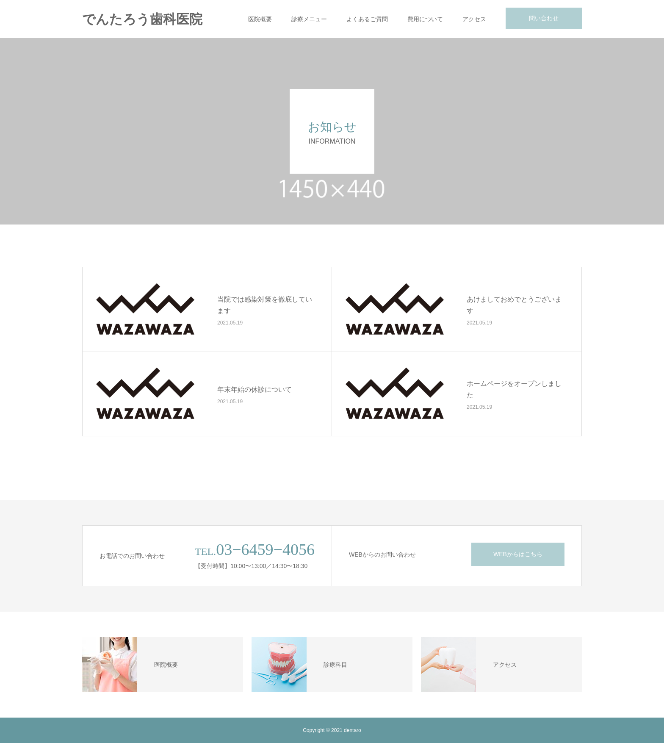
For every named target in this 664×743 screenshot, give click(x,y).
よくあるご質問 (367, 19)
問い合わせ (544, 18)
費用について (425, 19)
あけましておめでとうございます (514, 305)
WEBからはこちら (517, 554)
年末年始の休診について (254, 389)
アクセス (474, 19)
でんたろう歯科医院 (142, 19)
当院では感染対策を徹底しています (264, 305)
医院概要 (260, 19)
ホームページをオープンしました (514, 389)
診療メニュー (309, 19)
